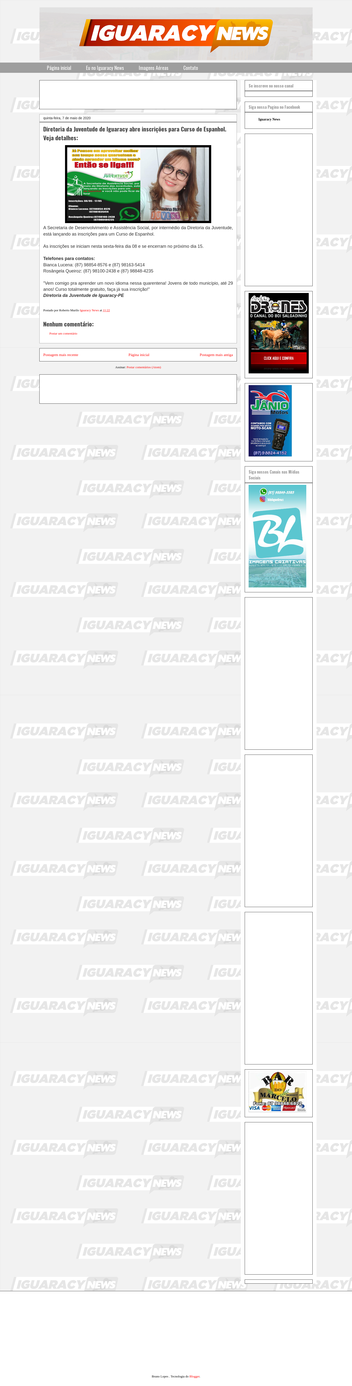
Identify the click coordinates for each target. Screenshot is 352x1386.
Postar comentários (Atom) (144, 367)
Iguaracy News (269, 119)
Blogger (194, 1376)
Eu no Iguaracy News (105, 67)
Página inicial (59, 67)
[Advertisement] (161, 93)
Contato (190, 67)
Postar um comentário (63, 333)
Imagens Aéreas (153, 67)
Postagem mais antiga (216, 355)
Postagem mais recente (60, 355)
